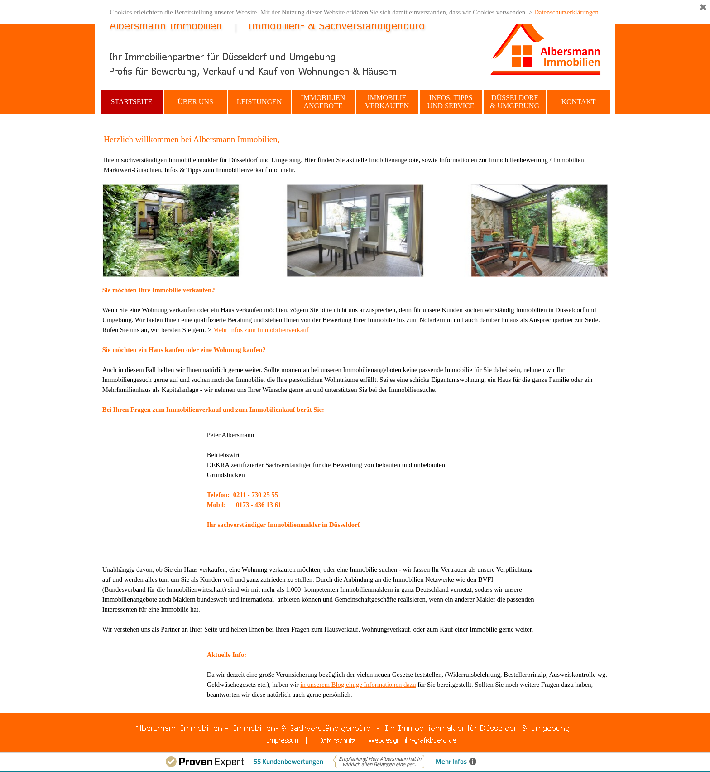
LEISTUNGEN (259, 102)
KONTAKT (578, 102)
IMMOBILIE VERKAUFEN (387, 102)
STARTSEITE (132, 102)
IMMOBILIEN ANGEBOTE (323, 102)
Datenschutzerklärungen (566, 12)
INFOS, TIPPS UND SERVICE (450, 102)
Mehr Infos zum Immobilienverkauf (260, 329)
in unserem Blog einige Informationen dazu (358, 684)
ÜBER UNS (195, 102)
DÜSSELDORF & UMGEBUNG (514, 102)
